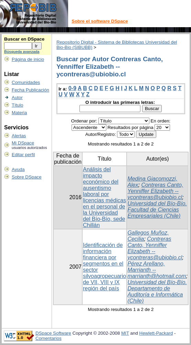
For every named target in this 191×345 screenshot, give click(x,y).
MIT (125, 333)
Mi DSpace (23, 142)
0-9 (72, 88)
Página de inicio (28, 59)
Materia (19, 112)
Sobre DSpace (27, 177)
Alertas (19, 135)
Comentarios (48, 338)
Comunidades (26, 82)
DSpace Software (53, 333)
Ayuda (18, 169)
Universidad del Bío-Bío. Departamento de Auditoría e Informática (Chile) (157, 291)
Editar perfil (23, 154)
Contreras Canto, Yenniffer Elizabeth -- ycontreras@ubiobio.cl (155, 191)
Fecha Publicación (30, 90)
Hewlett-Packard (156, 333)
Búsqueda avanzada (21, 52)
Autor (17, 97)
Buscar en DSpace (24, 39)
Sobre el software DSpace (100, 21)
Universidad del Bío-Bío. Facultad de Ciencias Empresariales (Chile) (157, 210)
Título (17, 105)
